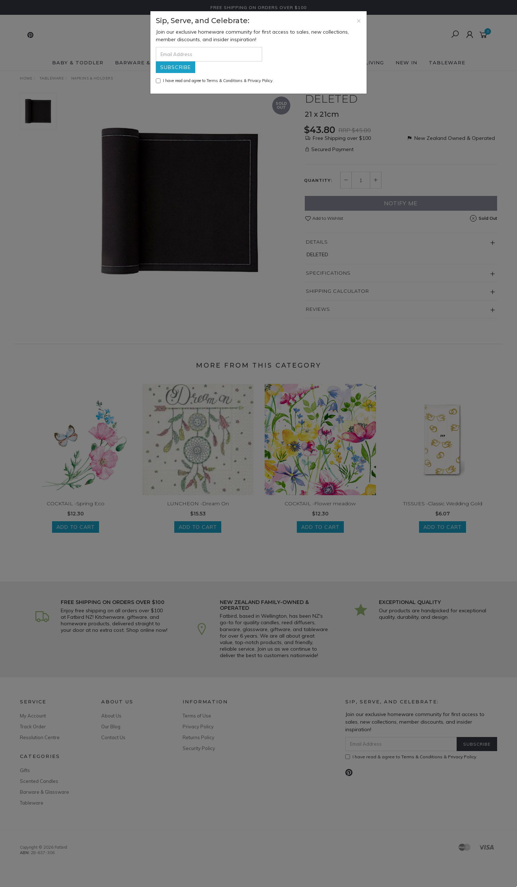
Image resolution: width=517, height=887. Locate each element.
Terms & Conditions (224, 80)
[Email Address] (209, 54)
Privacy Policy (260, 80)
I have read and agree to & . (215, 80)
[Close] (358, 20)
